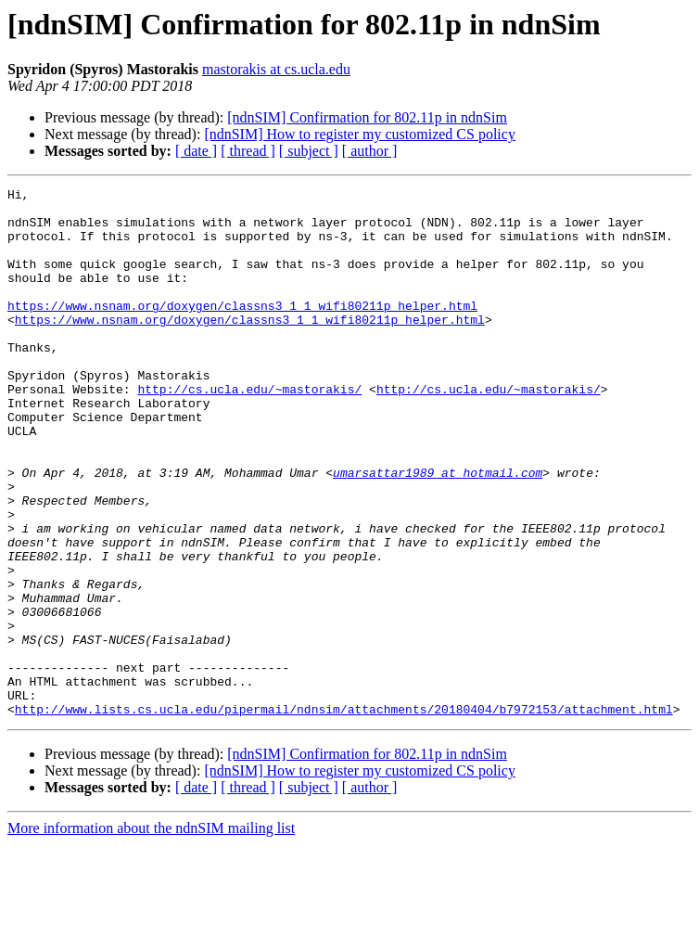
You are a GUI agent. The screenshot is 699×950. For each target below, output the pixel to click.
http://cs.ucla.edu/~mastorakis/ (249, 430)
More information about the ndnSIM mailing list (151, 934)
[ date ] (196, 151)
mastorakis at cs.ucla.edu (276, 69)
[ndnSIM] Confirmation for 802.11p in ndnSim (367, 117)
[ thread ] (248, 151)
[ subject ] (308, 151)
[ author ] (370, 151)
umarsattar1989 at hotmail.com (437, 530)
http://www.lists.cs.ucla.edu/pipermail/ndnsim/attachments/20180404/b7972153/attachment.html (344, 814)
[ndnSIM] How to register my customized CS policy (359, 134)
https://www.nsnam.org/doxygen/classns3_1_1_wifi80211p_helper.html (242, 330)
